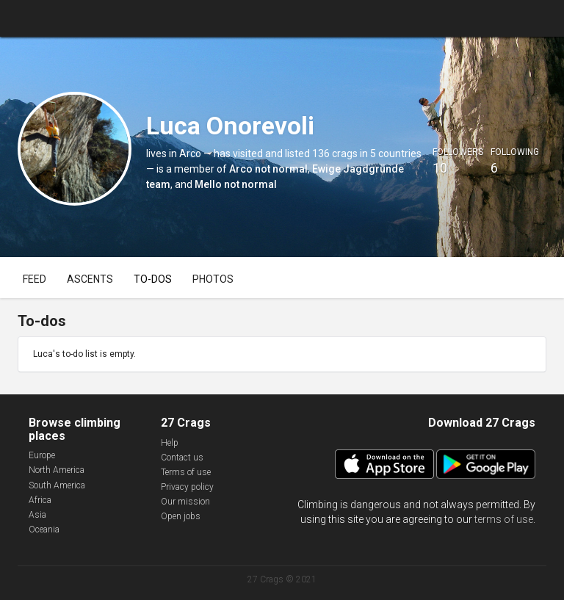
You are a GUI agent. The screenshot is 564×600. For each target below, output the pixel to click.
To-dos (153, 279)
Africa (40, 500)
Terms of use (186, 472)
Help (169, 443)
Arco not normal (268, 169)
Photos (213, 279)
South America (57, 485)
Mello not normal (236, 184)
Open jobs (180, 516)
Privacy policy (187, 487)
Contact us (182, 457)
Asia (37, 515)
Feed (34, 279)
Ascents (90, 279)
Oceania (44, 529)
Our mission (185, 501)
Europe (42, 455)
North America (56, 470)
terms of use (503, 519)
